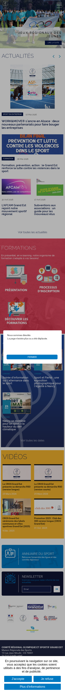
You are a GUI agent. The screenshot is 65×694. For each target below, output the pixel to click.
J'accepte (18, 679)
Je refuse (47, 679)
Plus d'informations (32, 686)
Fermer (32, 357)
